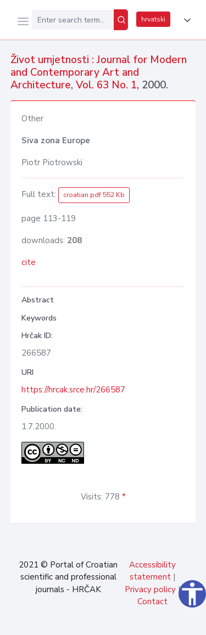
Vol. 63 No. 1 (106, 85)
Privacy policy (150, 589)
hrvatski (153, 19)
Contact (152, 601)
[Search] (121, 19)
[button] (185, 20)
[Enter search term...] (72, 19)
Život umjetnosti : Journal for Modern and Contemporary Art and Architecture (98, 72)
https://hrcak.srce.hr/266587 (73, 389)
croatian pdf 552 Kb (94, 194)
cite (28, 262)
